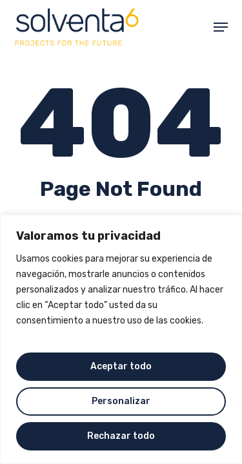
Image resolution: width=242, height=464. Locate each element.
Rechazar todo (121, 435)
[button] (221, 27)
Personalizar (121, 401)
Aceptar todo (121, 366)
